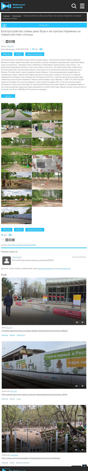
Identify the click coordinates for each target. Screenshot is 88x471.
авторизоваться (64, 268)
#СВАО (19, 54)
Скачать (8, 96)
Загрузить (44, 25)
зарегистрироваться (46, 268)
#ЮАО (12, 463)
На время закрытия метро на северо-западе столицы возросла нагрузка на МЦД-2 (35, 331)
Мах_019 (10, 46)
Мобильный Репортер (13, 6)
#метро (12, 335)
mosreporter (17, 257)
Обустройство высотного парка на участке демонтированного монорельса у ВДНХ (34, 394)
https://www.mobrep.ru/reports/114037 (22, 245)
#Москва (6, 54)
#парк (19, 399)
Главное (6, 16)
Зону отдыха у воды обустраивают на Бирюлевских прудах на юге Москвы (31, 458)
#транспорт (21, 335)
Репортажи (16, 16)
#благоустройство (34, 54)
